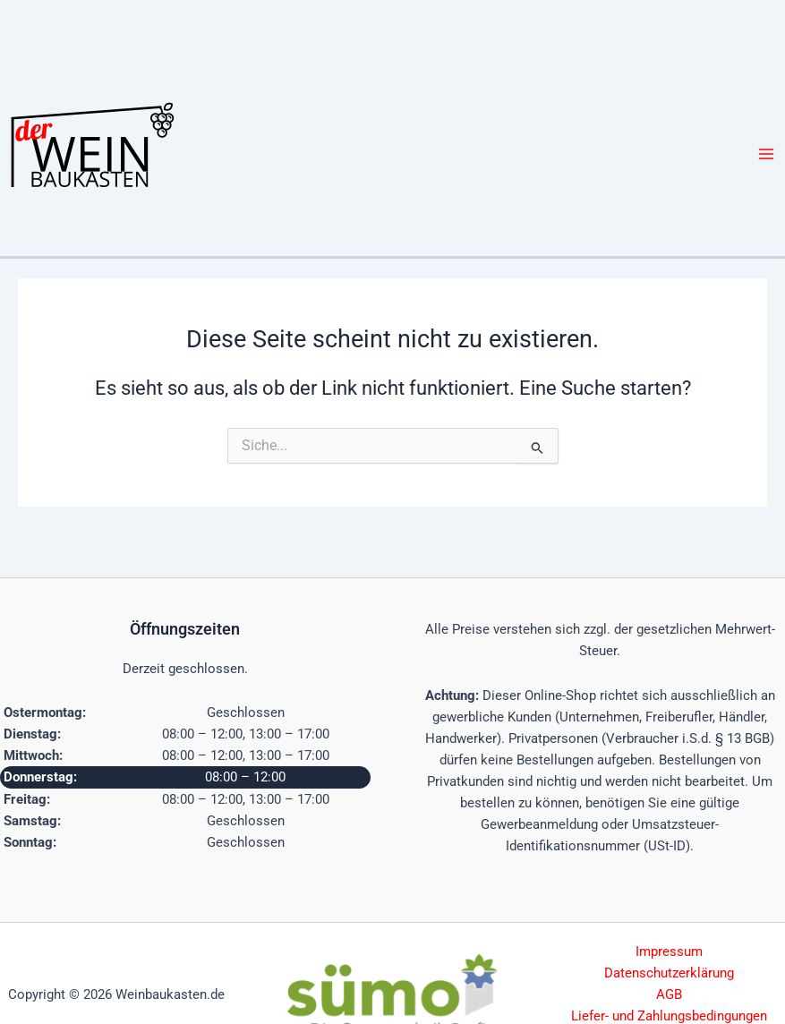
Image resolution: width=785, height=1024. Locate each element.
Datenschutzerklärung (669, 973)
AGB (669, 994)
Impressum (669, 951)
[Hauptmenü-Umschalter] (766, 154)
